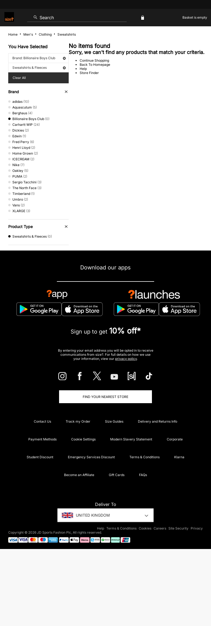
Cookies (145, 528)
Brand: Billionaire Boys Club (39, 58)
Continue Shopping (94, 60)
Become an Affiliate (79, 475)
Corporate (175, 439)
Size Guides (114, 421)
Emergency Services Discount (91, 457)
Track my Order (78, 421)
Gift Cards (116, 475)
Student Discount (40, 457)
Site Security (178, 528)
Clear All (19, 78)
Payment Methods (42, 439)
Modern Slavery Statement (131, 439)
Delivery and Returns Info (157, 421)
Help (83, 69)
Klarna (179, 457)
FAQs (143, 475)
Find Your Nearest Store (105, 397)
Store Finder (89, 73)
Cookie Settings (83, 439)
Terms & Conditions (144, 457)
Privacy (197, 528)
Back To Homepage (95, 64)
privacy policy (126, 359)
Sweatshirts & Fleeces (39, 68)
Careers (160, 528)
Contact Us (42, 421)
